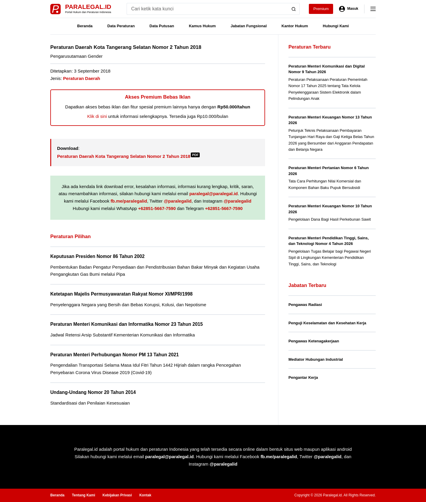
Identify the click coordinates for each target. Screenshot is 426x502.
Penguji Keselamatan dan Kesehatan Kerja (327, 323)
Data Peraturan (121, 26)
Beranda (85, 26)
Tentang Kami (83, 495)
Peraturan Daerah (81, 78)
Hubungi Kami (336, 26)
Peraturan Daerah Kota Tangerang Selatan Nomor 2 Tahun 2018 (128, 156)
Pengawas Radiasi (305, 304)
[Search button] (294, 9)
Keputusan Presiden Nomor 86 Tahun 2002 (97, 256)
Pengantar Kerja (303, 377)
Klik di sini (97, 116)
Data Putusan (161, 26)
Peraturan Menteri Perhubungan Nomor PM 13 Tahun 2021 (114, 354)
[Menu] (373, 9)
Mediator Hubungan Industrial (315, 359)
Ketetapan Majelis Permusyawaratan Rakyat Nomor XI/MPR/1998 (121, 293)
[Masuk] (348, 9)
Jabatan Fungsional (248, 26)
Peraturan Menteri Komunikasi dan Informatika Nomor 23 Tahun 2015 (126, 324)
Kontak (145, 495)
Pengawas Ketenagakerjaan (313, 341)
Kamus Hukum (202, 26)
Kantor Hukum (295, 26)
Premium (321, 9)
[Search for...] (207, 9)
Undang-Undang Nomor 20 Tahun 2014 (93, 392)
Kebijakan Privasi (117, 495)
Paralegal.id (88, 6)
